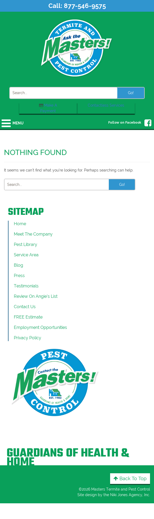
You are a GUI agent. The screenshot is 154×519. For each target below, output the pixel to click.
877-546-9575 (85, 6)
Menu (18, 123)
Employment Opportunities (40, 327)
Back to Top (130, 478)
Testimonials (26, 285)
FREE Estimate (28, 317)
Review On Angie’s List (35, 296)
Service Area (26, 254)
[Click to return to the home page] (77, 47)
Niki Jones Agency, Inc (129, 495)
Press (19, 275)
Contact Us (25, 306)
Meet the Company (33, 234)
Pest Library (25, 244)
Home (20, 223)
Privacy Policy (27, 337)
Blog (18, 265)
